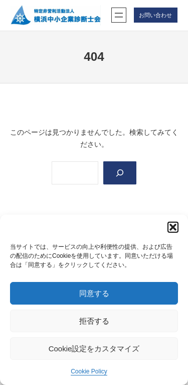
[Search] (119, 173)
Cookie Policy (89, 371)
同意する (94, 293)
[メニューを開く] (118, 15)
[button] (173, 227)
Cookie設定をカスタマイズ (94, 348)
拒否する (94, 321)
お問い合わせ (155, 15)
